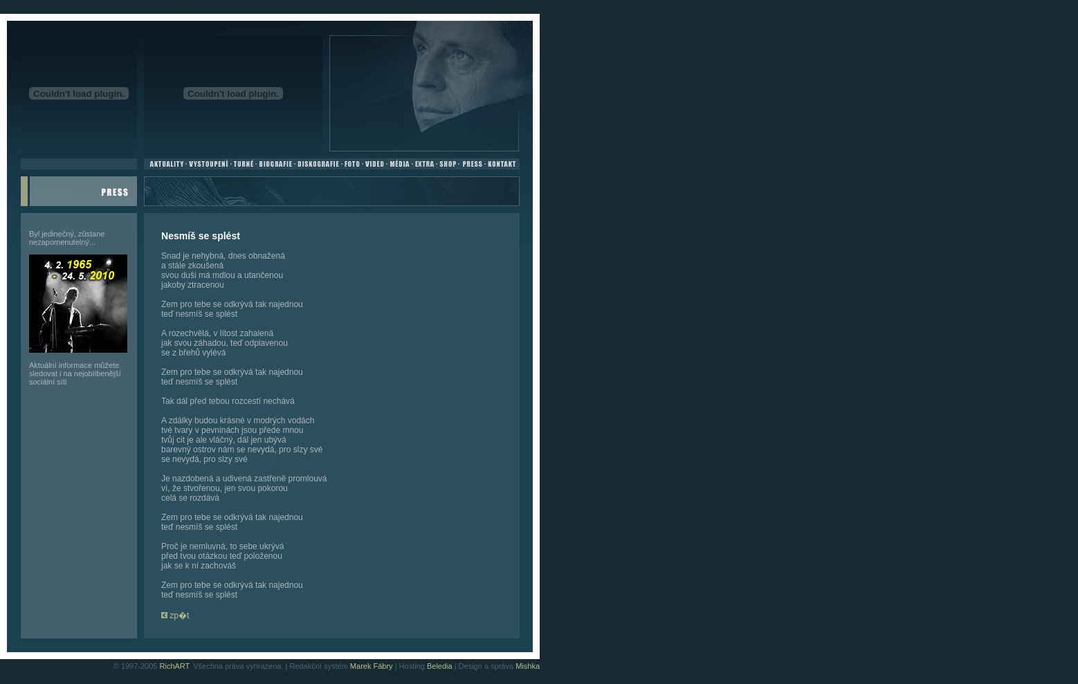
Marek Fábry (371, 666)
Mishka (527, 666)
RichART (175, 666)
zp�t (175, 615)
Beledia (440, 666)
